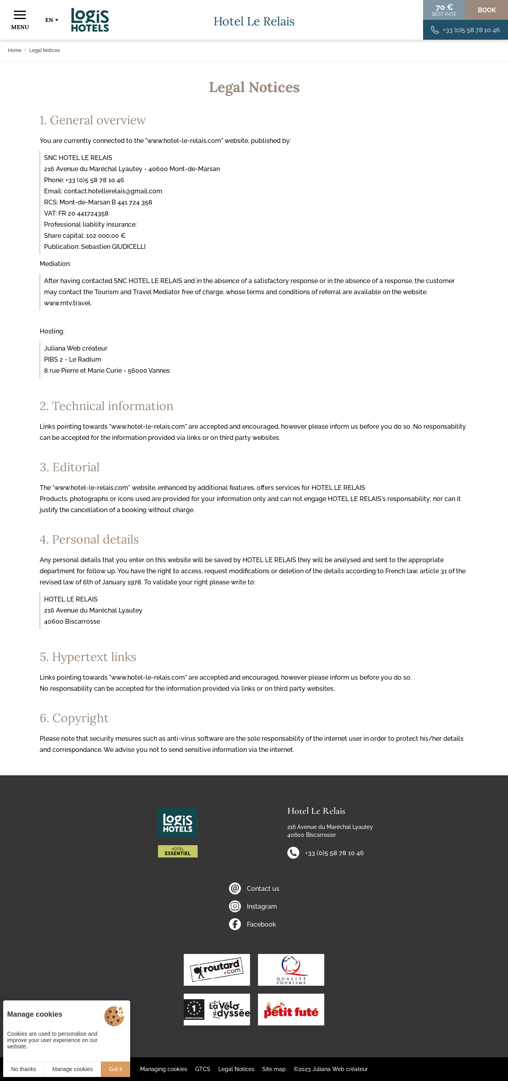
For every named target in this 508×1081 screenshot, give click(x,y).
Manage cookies (72, 1069)
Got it (115, 1069)
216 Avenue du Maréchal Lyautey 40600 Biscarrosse (330, 831)
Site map (274, 1069)
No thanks (23, 1069)
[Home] (90, 20)
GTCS (202, 1069)
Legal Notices (236, 1069)
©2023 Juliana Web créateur (331, 1069)
